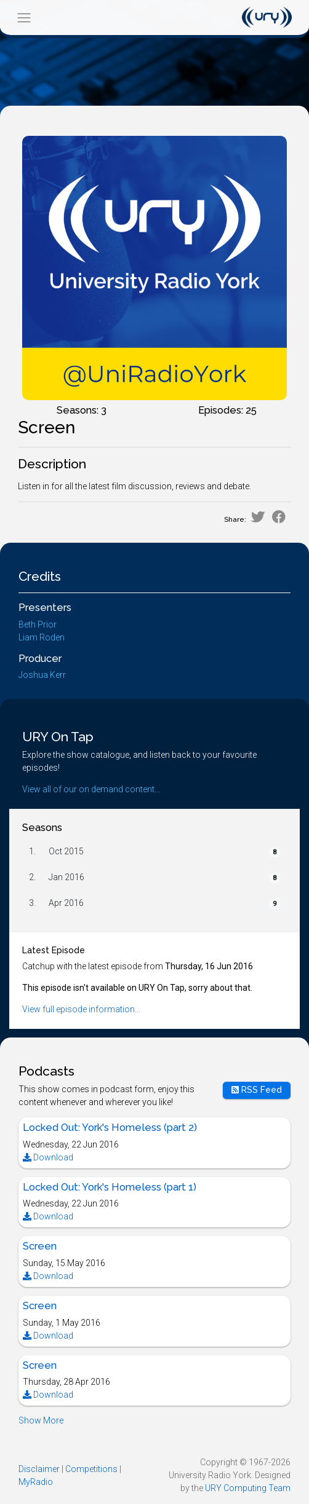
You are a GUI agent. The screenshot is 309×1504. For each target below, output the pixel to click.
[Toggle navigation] (24, 17)
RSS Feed (256, 1090)
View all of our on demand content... (91, 789)
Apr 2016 (66, 903)
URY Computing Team (248, 1488)
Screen (40, 1246)
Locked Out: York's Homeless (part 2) (110, 1127)
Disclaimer (39, 1469)
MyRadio (35, 1482)
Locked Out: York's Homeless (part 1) (109, 1187)
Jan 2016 (66, 877)
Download (48, 1157)
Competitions (91, 1469)
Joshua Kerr (42, 675)
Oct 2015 (66, 851)
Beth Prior (37, 624)
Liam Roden (41, 637)
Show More (40, 1420)
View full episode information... (81, 1009)
